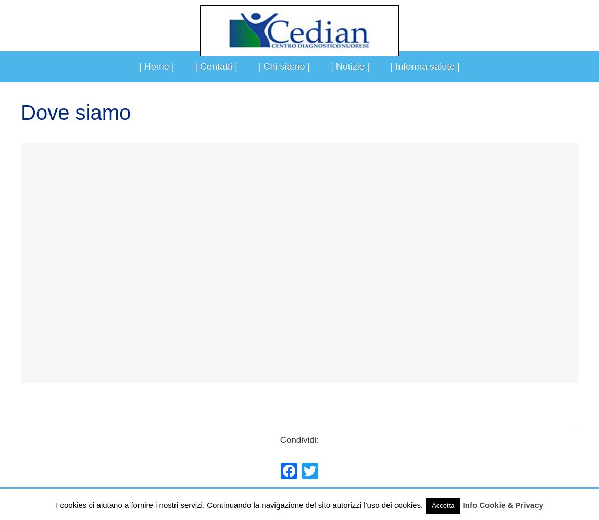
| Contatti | (216, 66)
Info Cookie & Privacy (503, 505)
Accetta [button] (443, 506)
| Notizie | (350, 66)
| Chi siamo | (284, 66)
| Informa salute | (425, 66)
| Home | (156, 66)
